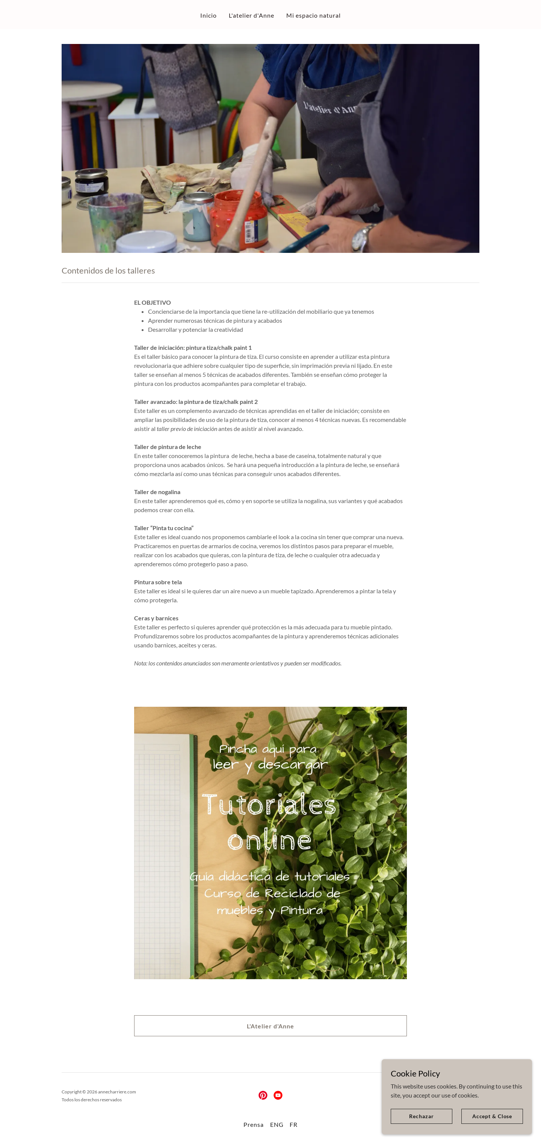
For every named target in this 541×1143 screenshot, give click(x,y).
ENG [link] (277, 1124)
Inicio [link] (208, 15)
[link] (262, 1095)
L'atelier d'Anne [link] (251, 15)
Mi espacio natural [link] (313, 15)
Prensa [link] (253, 1124)
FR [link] (294, 1124)
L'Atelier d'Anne (270, 1026)
